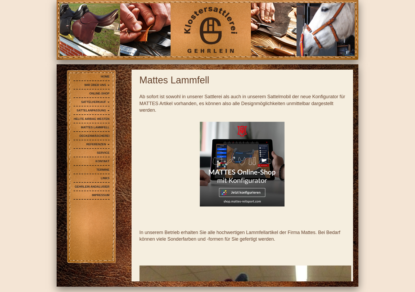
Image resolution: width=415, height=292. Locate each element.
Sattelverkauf (95, 102)
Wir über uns (97, 85)
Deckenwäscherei (94, 135)
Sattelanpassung (93, 110)
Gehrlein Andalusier (92, 186)
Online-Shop (99, 93)
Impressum (101, 195)
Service (103, 152)
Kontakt (103, 161)
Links (105, 178)
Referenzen (98, 144)
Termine (103, 169)
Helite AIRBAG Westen (92, 118)
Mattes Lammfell (95, 127)
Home (105, 76)
